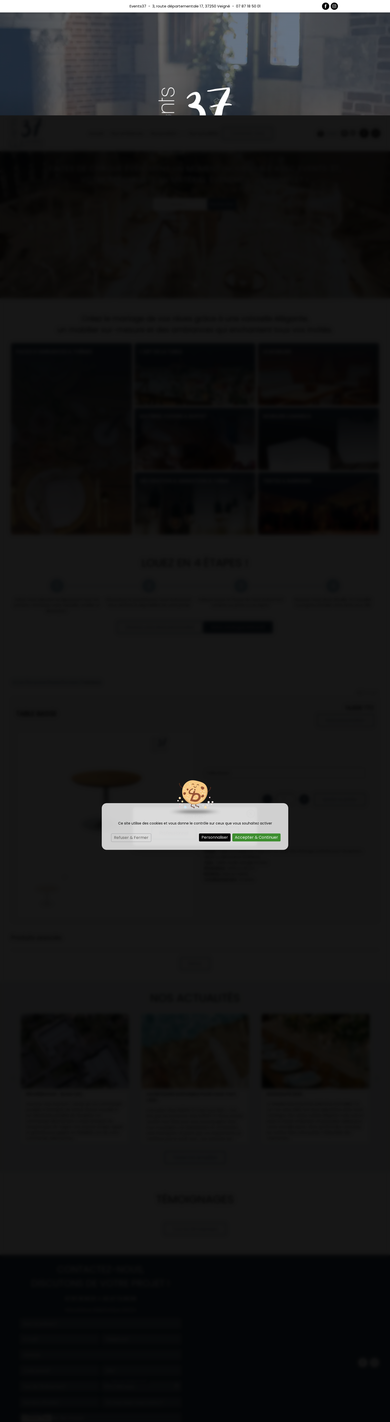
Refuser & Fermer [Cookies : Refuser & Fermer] (131, 722)
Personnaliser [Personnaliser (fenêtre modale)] (214, 722)
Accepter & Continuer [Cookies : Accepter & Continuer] (256, 722)
